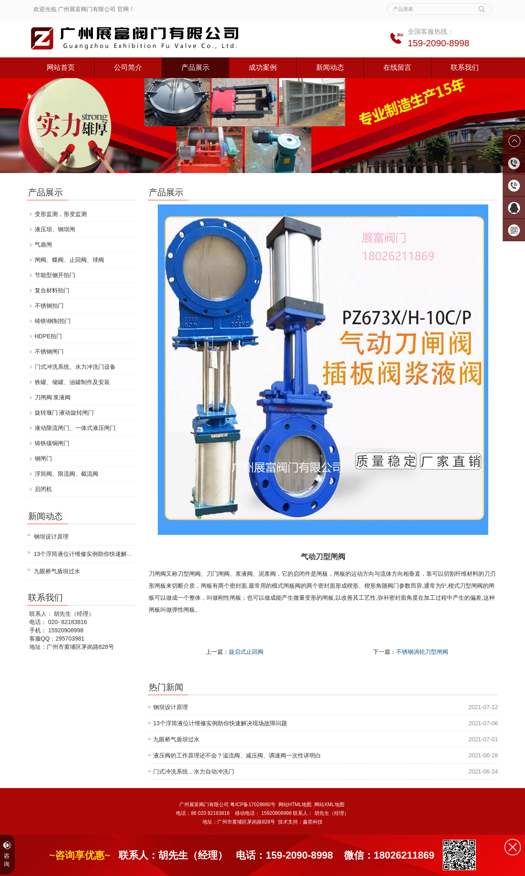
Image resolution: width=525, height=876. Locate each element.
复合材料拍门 (52, 290)
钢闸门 (43, 458)
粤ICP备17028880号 (252, 804)
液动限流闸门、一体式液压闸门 (75, 428)
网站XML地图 (329, 804)
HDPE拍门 (48, 336)
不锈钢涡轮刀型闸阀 (422, 651)
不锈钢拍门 (49, 305)
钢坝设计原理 (170, 707)
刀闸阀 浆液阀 (53, 397)
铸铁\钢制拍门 (53, 321)
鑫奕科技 (313, 822)
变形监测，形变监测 (61, 214)
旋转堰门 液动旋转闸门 (64, 412)
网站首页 (61, 67)
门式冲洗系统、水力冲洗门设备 (75, 366)
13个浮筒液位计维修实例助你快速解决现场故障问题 (220, 723)
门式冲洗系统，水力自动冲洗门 (193, 771)
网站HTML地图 (295, 804)
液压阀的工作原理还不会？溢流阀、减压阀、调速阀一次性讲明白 (237, 755)
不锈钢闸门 (49, 351)
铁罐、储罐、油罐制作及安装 (72, 382)
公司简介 (128, 67)
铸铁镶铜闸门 (52, 443)
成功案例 (263, 67)
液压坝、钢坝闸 (55, 229)
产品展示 (195, 67)
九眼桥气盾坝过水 (176, 739)
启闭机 (43, 489)
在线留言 (397, 67)
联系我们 (465, 67)
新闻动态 (330, 67)
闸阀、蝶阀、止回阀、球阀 (69, 259)
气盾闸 (43, 244)
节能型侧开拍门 (55, 275)
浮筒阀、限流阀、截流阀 (66, 473)
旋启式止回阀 (246, 651)
